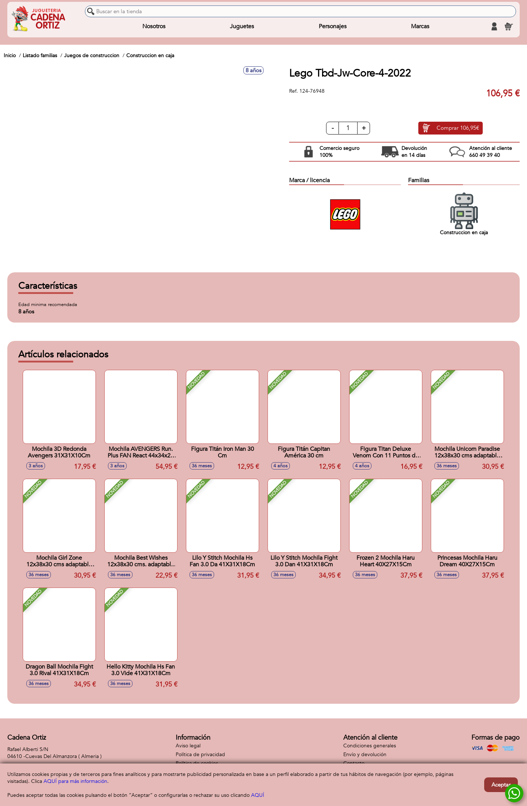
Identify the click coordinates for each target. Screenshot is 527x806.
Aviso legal (188, 745)
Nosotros (153, 26)
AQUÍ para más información (75, 781)
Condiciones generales (369, 745)
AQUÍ (257, 795)
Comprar (458, 128)
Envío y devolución (364, 754)
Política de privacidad (200, 754)
